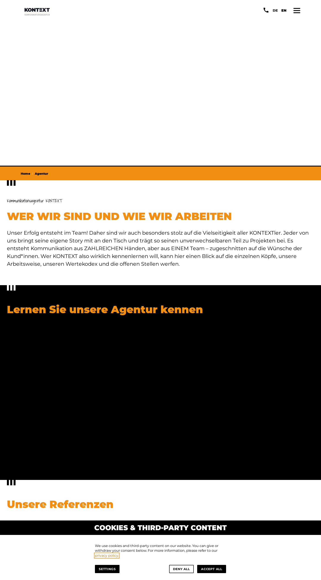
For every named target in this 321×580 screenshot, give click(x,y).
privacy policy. (107, 555)
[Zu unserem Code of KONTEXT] (169, 365)
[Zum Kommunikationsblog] (169, 433)
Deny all (181, 569)
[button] (296, 10)
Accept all (211, 569)
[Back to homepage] (37, 11)
